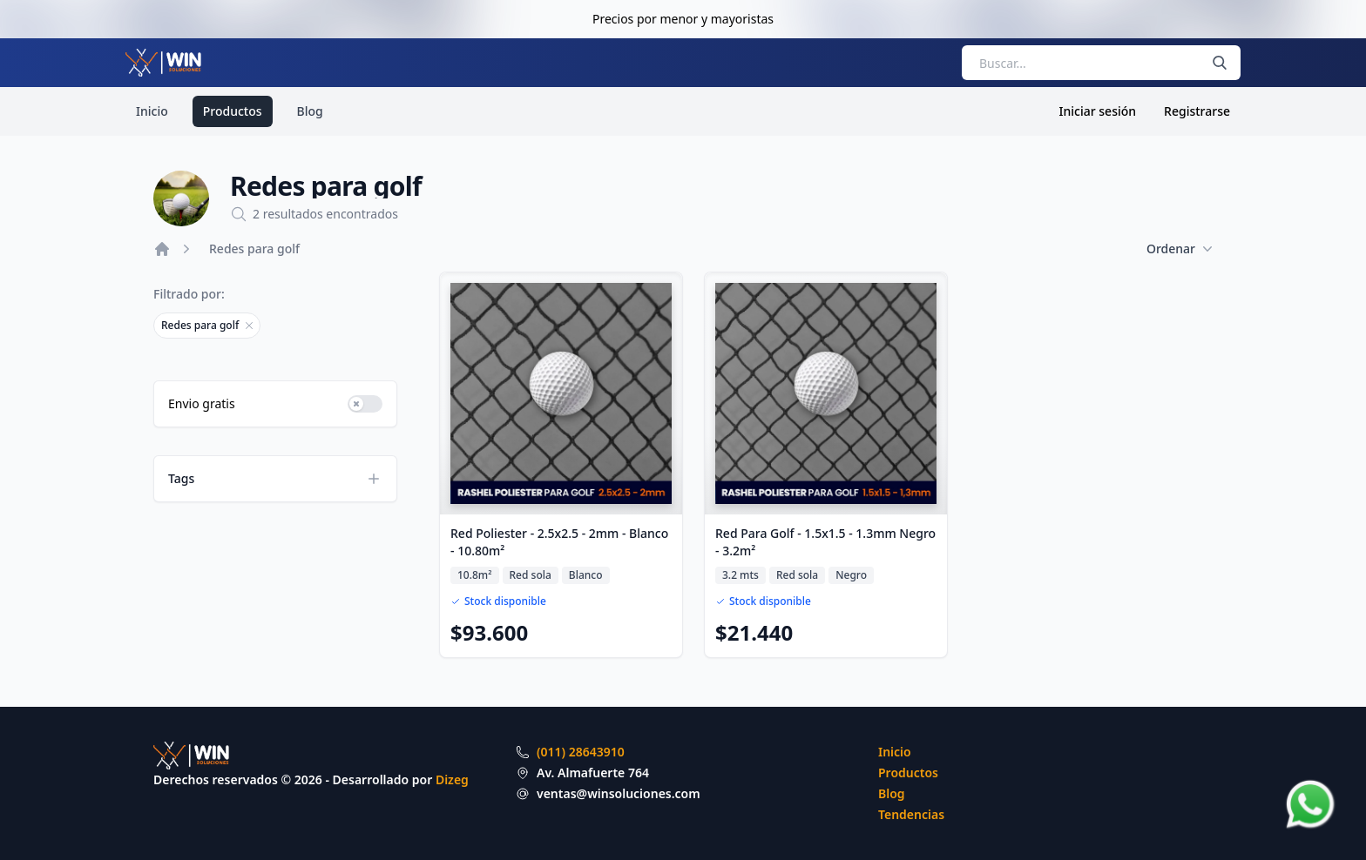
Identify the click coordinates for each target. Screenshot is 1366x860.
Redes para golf (254, 248)
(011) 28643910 (581, 751)
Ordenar (1179, 249)
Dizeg (452, 779)
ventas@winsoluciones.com (618, 793)
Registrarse (1197, 111)
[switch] (365, 404)
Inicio (152, 111)
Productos (232, 111)
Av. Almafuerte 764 (593, 772)
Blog (310, 111)
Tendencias (911, 814)
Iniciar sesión (1098, 111)
